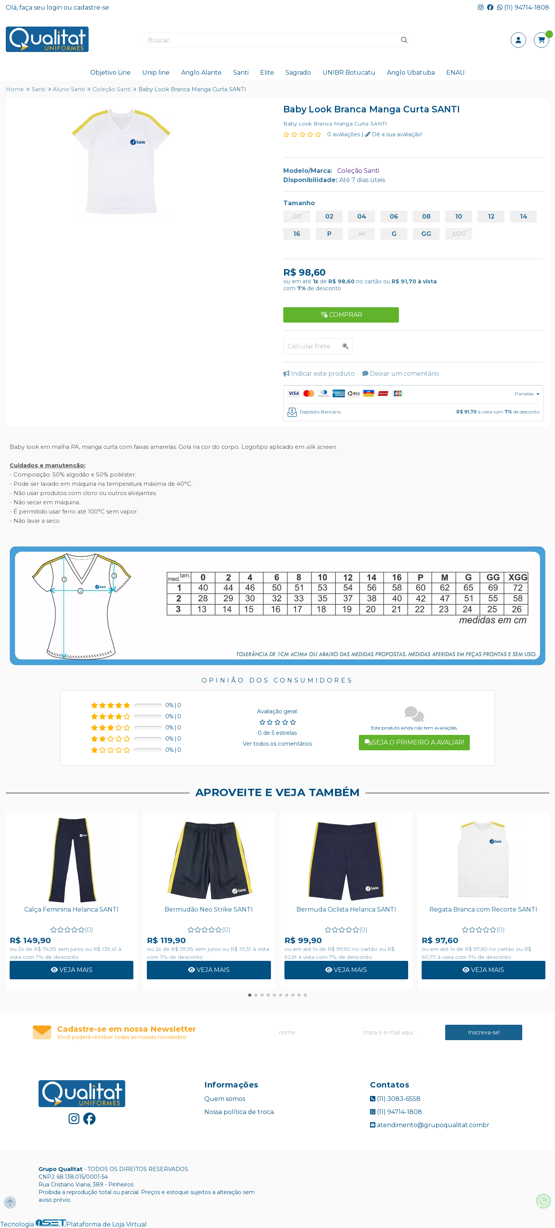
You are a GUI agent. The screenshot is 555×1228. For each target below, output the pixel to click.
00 (297, 216)
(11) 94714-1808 (523, 7)
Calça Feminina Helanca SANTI (71, 909)
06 (394, 216)
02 (329, 216)
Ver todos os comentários (277, 743)
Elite (267, 72)
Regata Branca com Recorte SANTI (483, 909)
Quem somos (224, 1099)
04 (361, 216)
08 (426, 216)
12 (491, 216)
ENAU (455, 72)
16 (296, 234)
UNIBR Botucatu (349, 72)
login (55, 7)
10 (458, 216)
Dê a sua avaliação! (393, 134)
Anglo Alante (201, 72)
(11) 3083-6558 (395, 1099)
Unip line (156, 72)
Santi (241, 72)
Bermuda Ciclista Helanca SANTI (346, 909)
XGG (459, 234)
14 (523, 216)
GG (426, 234)
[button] (249, 995)
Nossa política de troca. (239, 1112)
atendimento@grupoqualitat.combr (429, 1125)
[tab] (413, 394)
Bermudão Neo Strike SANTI (209, 909)
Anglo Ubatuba (411, 72)
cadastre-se (91, 7)
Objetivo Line (110, 72)
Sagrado (298, 72)
